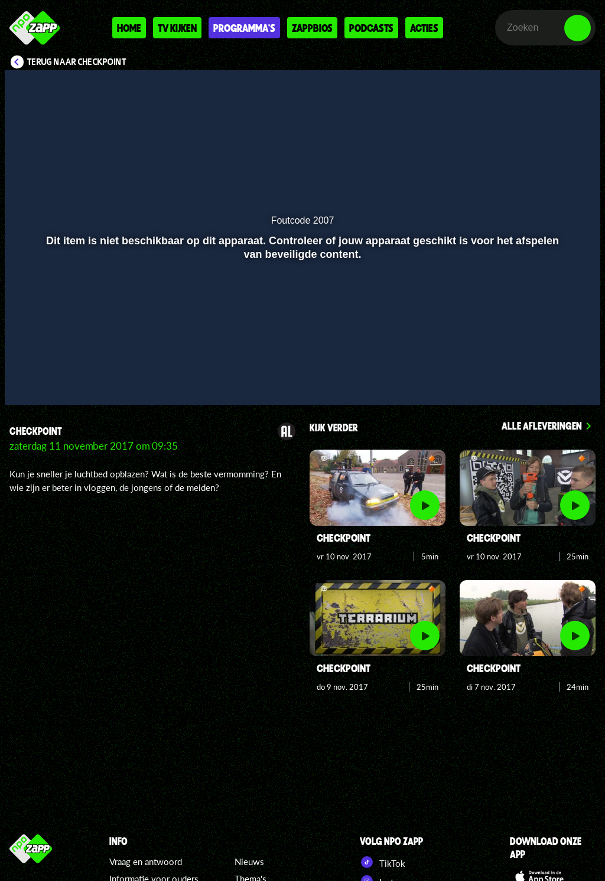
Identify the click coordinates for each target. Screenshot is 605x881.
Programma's (244, 28)
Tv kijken (177, 28)
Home (129, 28)
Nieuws (249, 861)
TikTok (382, 862)
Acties (424, 28)
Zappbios (312, 28)
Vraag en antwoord (145, 861)
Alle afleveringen (542, 425)
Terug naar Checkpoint (76, 62)
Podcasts (371, 28)
